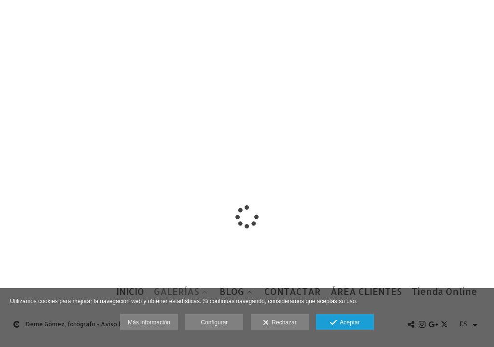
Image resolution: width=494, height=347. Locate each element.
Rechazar (280, 323)
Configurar (214, 322)
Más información (149, 322)
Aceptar (344, 323)
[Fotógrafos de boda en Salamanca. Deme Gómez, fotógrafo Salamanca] (8, 18)
